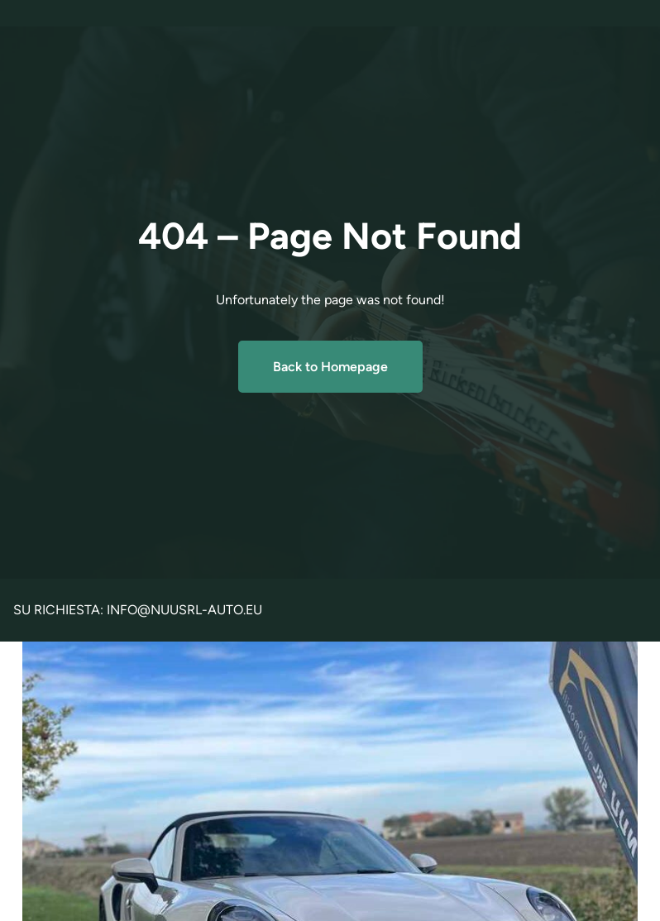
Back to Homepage (330, 367)
